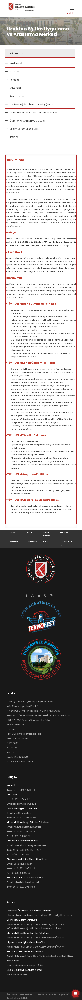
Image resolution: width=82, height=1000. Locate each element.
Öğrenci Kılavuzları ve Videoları (28, 120)
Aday (12, 532)
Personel (15, 79)
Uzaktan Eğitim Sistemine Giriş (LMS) (31, 104)
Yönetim (14, 71)
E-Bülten (64, 532)
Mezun (29, 532)
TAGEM (10, 752)
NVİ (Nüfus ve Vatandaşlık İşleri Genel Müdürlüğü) (34, 710)
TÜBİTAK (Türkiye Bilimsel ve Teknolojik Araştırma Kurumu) (39, 715)
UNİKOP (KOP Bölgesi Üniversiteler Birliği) (29, 720)
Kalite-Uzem (17, 96)
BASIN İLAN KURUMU (17, 756)
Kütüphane (32, 542)
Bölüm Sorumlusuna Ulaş (24, 129)
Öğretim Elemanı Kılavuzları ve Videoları (33, 112)
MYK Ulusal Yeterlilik (17, 738)
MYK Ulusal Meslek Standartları (24, 733)
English (70, 12)
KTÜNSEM (12, 747)
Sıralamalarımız (15, 724)
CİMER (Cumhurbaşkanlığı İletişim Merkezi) (30, 701)
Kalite (45, 542)
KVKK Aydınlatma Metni (20, 761)
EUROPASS (12, 743)
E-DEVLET (12, 729)
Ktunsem (14, 542)
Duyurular (15, 88)
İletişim (14, 137)
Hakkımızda (16, 63)
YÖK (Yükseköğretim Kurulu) (22, 706)
